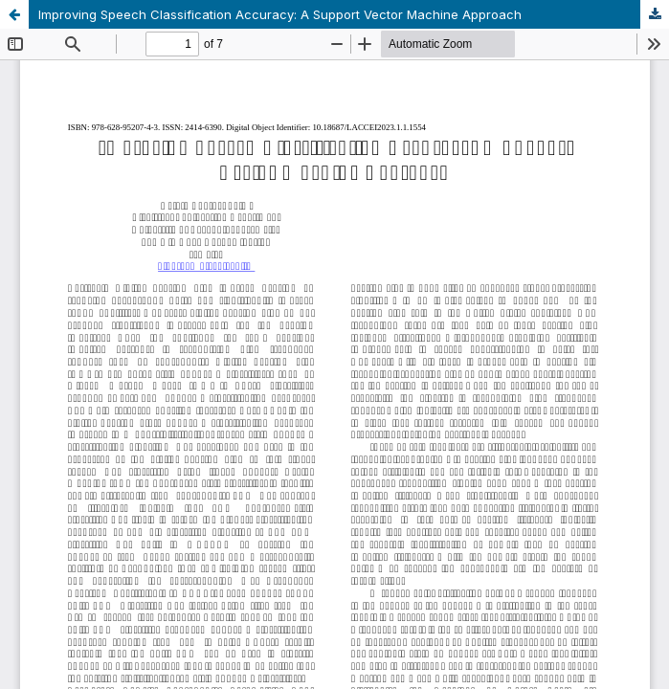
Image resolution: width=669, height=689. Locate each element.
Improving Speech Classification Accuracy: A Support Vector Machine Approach (280, 14)
